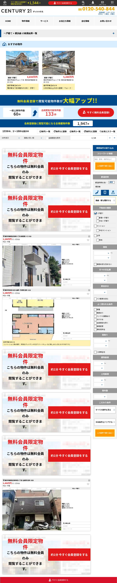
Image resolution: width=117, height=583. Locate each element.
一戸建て (98, 213)
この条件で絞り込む (104, 166)
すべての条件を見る (103, 410)
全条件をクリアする (104, 422)
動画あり (98, 313)
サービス (44, 21)
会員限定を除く (101, 323)
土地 (97, 235)
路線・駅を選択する (103, 200)
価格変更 (98, 326)
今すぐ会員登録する (63, 3)
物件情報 (26, 21)
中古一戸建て (102, 221)
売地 (99, 240)
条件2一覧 (75, 131)
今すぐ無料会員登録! (96, 112)
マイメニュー (93, 3)
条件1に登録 (60, 131)
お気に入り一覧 (107, 131)
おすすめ (98, 319)
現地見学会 (99, 329)
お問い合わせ (102, 3)
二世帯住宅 (99, 352)
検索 (83, 3)
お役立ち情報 (65, 21)
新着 (97, 309)
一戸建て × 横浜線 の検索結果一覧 (20, 33)
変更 (111, 182)
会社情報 (85, 21)
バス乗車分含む (101, 298)
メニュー (112, 3)
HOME (5, 3)
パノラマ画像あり (102, 316)
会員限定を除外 (53, 138)
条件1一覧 (44, 131)
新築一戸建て (102, 217)
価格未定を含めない (103, 264)
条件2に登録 (90, 131)
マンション (99, 226)
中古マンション (103, 230)
